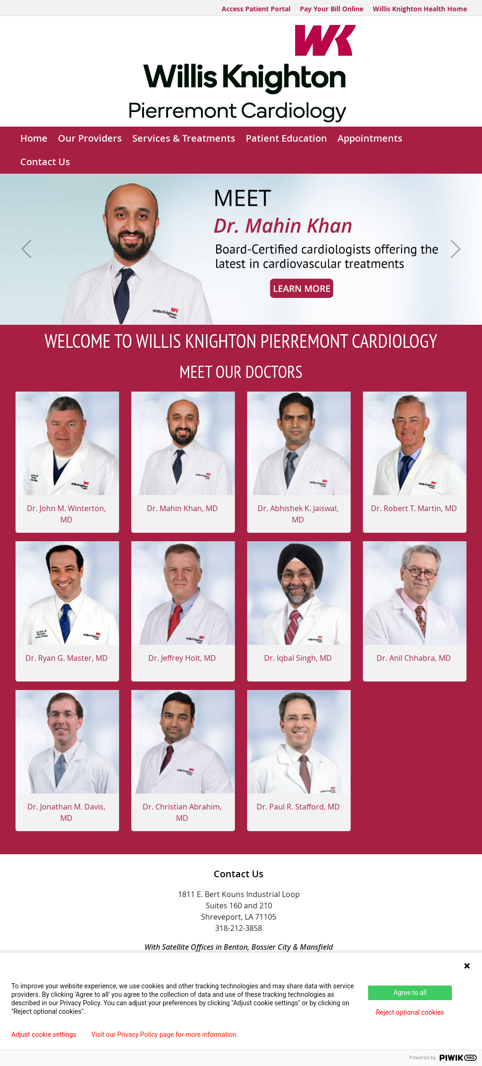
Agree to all (410, 992)
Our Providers (90, 138)
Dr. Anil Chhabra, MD (414, 658)
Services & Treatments (183, 138)
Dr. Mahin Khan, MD (182, 508)
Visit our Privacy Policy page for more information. (164, 1034)
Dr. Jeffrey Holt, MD (182, 658)
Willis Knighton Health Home (420, 8)
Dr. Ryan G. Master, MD (66, 658)
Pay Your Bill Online (331, 8)
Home (34, 138)
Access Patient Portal (256, 8)
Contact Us (45, 161)
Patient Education (286, 138)
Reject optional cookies (410, 1012)
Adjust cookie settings (43, 1034)
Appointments (369, 138)
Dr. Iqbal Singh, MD (298, 658)
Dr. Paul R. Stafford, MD (298, 807)
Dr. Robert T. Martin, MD (414, 508)
